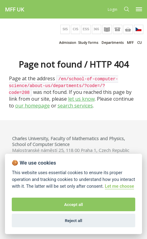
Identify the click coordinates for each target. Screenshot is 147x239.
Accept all (73, 204)
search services (75, 105)
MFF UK (14, 9)
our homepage (32, 105)
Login (112, 9)
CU (139, 42)
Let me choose (119, 186)
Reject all (73, 220)
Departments (112, 42)
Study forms (88, 42)
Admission (67, 42)
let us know (81, 98)
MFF (130, 42)
